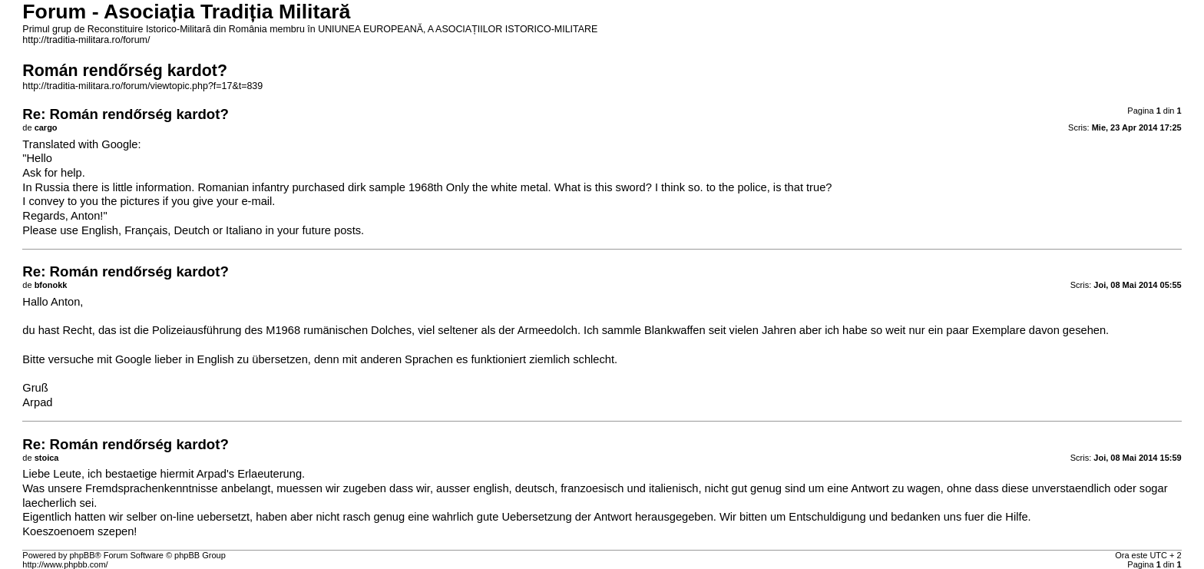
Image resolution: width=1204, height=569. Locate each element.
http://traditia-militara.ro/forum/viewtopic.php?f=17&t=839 (142, 86)
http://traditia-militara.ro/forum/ (86, 40)
